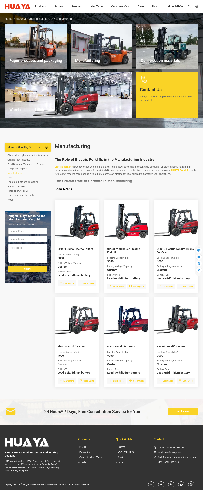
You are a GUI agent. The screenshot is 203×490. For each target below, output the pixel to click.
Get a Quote (87, 283)
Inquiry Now (183, 411)
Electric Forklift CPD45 (71, 346)
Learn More (67, 283)
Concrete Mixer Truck (90, 457)
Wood (10, 199)
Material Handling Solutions (33, 18)
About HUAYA (175, 6)
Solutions (77, 6)
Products (40, 6)
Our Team (97, 6)
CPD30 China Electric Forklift (75, 249)
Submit (27, 269)
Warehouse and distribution (21, 195)
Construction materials (18, 159)
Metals (10, 177)
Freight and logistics (17, 168)
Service (58, 6)
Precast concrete (16, 186)
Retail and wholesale (18, 191)
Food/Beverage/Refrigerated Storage (26, 164)
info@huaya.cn (173, 452)
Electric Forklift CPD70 (171, 346)
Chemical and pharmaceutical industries (27, 155)
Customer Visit (120, 6)
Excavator (84, 452)
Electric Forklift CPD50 (121, 346)
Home (8, 18)
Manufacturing (14, 173)
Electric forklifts (64, 166)
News (155, 6)
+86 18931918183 (174, 447)
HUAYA (121, 447)
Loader (83, 462)
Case (141, 6)
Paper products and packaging (22, 182)
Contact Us (167, 94)
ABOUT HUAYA (125, 452)
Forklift (83, 447)
